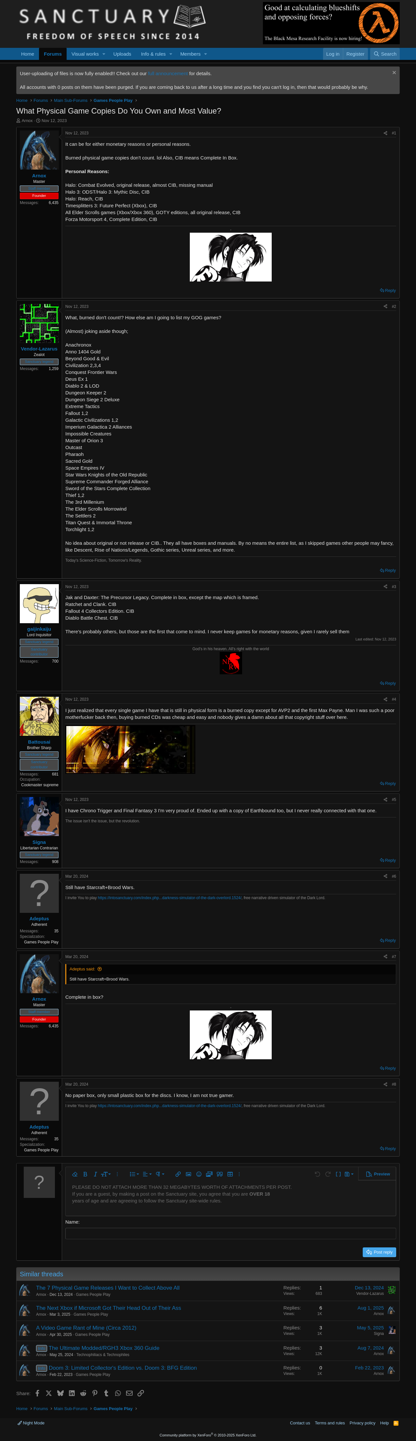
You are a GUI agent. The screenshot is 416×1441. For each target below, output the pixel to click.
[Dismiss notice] (393, 73)
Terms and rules (330, 1422)
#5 (394, 799)
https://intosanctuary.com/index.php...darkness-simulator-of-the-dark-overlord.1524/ (169, 898)
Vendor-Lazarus (370, 1293)
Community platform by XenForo (208, 1435)
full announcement (168, 73)
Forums (53, 54)
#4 (394, 699)
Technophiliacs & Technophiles (102, 1354)
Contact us (300, 1422)
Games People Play (93, 1294)
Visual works (85, 54)
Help (384, 1422)
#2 (394, 306)
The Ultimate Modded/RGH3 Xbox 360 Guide (104, 1348)
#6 (394, 876)
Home (27, 54)
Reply (390, 290)
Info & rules (153, 54)
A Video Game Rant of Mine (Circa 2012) (86, 1328)
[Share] (385, 133)
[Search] (385, 54)
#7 (394, 956)
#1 (394, 133)
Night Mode (31, 1422)
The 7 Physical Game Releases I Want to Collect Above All (108, 1288)
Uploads (122, 54)
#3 (394, 586)
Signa (379, 1333)
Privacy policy (362, 1422)
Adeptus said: (82, 969)
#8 (394, 1084)
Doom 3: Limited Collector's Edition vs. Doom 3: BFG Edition (123, 1368)
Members (190, 54)
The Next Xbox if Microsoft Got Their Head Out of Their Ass (108, 1308)
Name (71, 1222)
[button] (104, 54)
